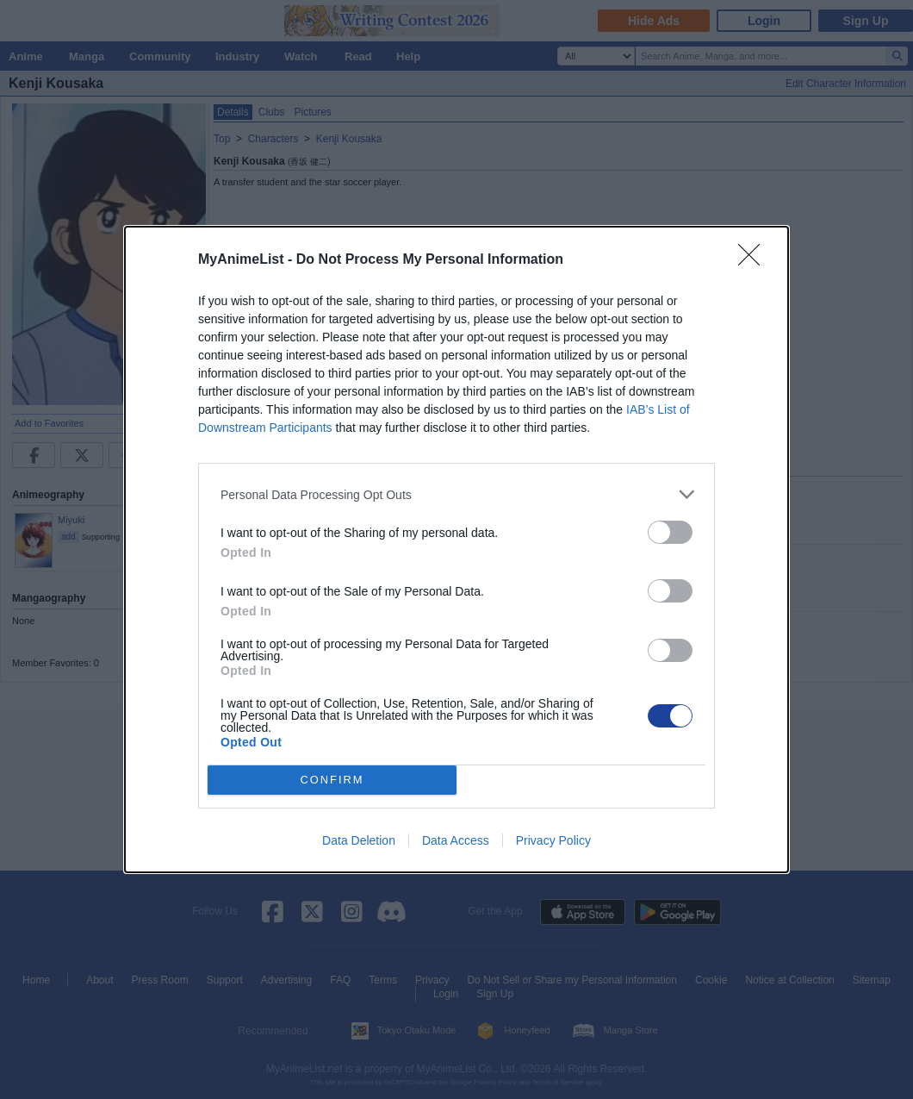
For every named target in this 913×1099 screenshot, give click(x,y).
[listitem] (456, 494)
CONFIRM (332, 780)
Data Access (455, 840)
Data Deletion (358, 840)
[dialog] (456, 549)
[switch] (670, 532)
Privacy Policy (553, 840)
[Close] (754, 260)
